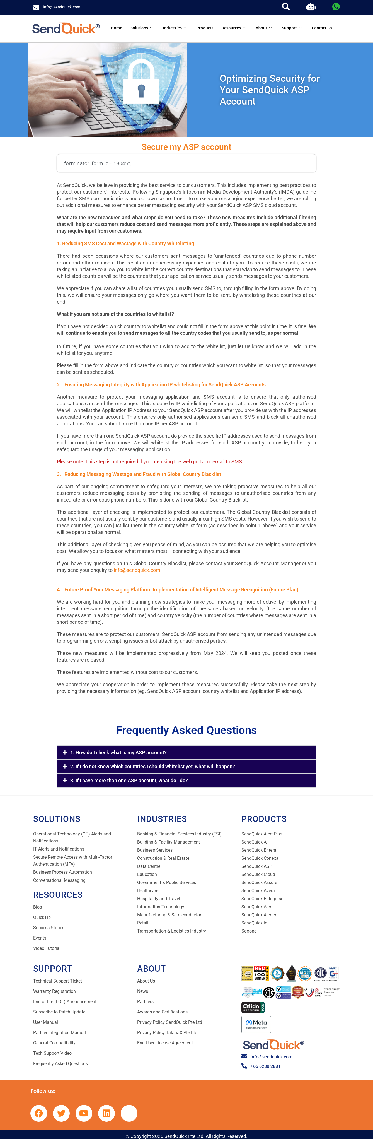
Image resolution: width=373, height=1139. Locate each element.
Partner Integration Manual (59, 1032)
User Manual (45, 1022)
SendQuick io (254, 923)
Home (116, 27)
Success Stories (48, 927)
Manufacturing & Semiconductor (169, 915)
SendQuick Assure (259, 882)
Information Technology (160, 906)
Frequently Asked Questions (60, 1063)
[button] (186, 752)
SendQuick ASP (256, 866)
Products (205, 27)
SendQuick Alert (257, 906)
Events (39, 938)
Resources (234, 27)
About (264, 27)
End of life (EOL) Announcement (64, 1001)
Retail (142, 923)
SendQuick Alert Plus (261, 834)
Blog (37, 907)
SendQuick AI (254, 842)
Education (147, 874)
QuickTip (42, 917)
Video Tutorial (46, 948)
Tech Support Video (52, 1053)
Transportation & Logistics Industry (171, 931)
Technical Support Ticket (57, 981)
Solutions (141, 27)
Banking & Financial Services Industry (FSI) (179, 834)
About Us (146, 981)
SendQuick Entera (258, 850)
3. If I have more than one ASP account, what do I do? (129, 780)
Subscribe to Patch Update (59, 1012)
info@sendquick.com (61, 7)
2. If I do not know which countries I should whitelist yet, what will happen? (152, 766)
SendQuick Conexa (259, 858)
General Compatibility (54, 1043)
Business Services (155, 850)
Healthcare (147, 890)
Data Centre (148, 866)
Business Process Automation (62, 872)
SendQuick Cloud (258, 874)
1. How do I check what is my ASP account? (118, 752)
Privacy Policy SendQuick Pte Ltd (169, 1022)
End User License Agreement (165, 1043)
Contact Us (322, 27)
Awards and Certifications (162, 1012)
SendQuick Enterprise (262, 898)
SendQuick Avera (258, 890)
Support (292, 27)
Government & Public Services (166, 882)
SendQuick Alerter (258, 915)
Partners (145, 1001)
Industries (174, 27)
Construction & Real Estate (163, 858)
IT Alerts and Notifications (58, 849)
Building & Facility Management (168, 842)
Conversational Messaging (59, 880)
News (142, 991)
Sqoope (248, 931)
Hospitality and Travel (158, 898)
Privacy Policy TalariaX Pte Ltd (167, 1032)
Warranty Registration (54, 991)
